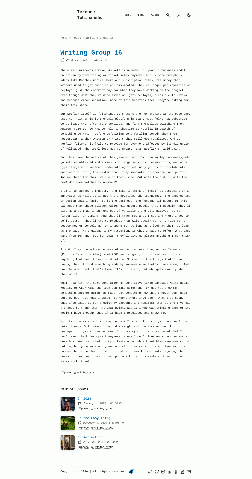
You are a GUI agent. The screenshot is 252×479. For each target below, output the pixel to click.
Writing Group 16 (100, 38)
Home (64, 38)
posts (77, 38)
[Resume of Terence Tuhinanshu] (182, 472)
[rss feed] (178, 15)
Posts (127, 15)
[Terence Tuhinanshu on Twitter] (157, 472)
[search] (168, 15)
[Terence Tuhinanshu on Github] (150, 472)
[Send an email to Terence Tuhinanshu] (189, 472)
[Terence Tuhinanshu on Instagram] (163, 472)
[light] (189, 15)
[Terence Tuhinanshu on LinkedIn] (169, 472)
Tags (141, 15)
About (155, 15)
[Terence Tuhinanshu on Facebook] (176, 472)
